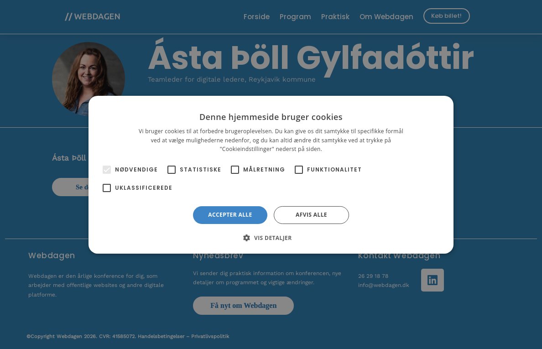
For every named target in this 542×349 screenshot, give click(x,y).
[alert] (271, 174)
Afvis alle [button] (311, 215)
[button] (271, 237)
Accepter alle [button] (230, 215)
